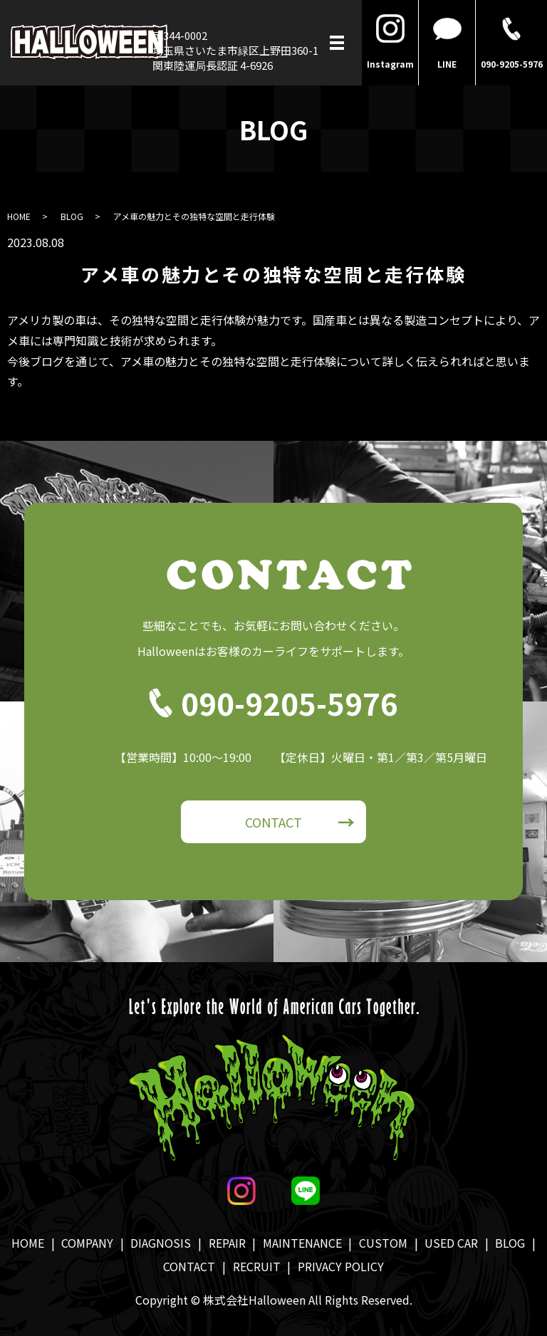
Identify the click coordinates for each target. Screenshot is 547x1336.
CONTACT (273, 822)
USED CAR (451, 1242)
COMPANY (87, 1242)
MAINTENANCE (302, 1242)
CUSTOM (383, 1242)
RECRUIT (257, 1266)
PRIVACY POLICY (341, 1266)
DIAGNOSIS (160, 1242)
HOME (19, 216)
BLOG (72, 216)
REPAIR (227, 1242)
